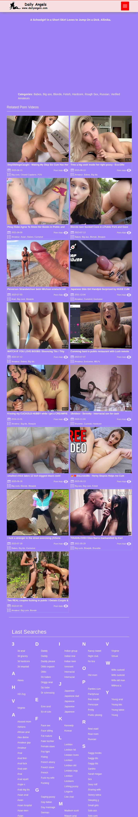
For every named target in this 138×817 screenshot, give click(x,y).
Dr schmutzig (47, 692)
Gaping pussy (48, 796)
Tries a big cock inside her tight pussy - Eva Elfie (97, 164)
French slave (47, 767)
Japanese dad (71, 696)
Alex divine (23, 737)
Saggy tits (93, 758)
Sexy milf (92, 784)
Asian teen (22, 810)
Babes (37, 94)
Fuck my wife (47, 777)
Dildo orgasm (48, 666)
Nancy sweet (94, 651)
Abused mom (24, 721)
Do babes (46, 677)
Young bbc (116, 704)
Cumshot (38, 237)
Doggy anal (47, 682)
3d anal (21, 651)
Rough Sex (91, 94)
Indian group (70, 651)
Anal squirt (22, 779)
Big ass (47, 94)
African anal (23, 732)
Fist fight (45, 751)
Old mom (92, 675)
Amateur (79, 174)
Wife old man (118, 680)
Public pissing (95, 715)
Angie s (21, 784)
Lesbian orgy (71, 770)
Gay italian (46, 802)
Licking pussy (71, 786)
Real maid (93, 728)
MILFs (97, 361)
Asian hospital (24, 805)
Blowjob (101, 237)
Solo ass (92, 810)
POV (40, 174)
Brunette (79, 424)
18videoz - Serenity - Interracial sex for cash (95, 413)
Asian (23, 237)
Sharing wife (94, 789)
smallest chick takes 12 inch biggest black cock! (34, 475)
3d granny (22, 656)
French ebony (48, 762)
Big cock (15, 174)
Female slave (48, 746)
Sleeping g (93, 800)
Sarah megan (95, 774)
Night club (93, 656)
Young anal (117, 699)
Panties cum (94, 689)
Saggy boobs (94, 753)
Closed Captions (28, 174)
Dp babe (45, 687)
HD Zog (21, 694)
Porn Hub (61, 170)
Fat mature (46, 736)
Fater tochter (47, 741)
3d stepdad (23, 666)
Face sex (45, 725)
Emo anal (46, 706)
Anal (13, 299)
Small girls (93, 805)
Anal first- (22, 758)
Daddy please (48, 661)
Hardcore (77, 94)
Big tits (94, 174)
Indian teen (70, 661)
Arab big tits (23, 789)
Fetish (66, 94)
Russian (105, 94)
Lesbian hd (70, 749)
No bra (91, 661)
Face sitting (47, 730)
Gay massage (48, 807)
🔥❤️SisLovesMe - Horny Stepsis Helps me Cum (97, 475)
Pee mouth (93, 699)
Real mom (93, 734)
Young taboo (117, 709)
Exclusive (98, 299)
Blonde (57, 94)
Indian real (69, 656)
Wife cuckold (118, 670)
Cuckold (88, 424)
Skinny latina (94, 795)
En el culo (46, 711)
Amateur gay (24, 742)
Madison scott (71, 810)
